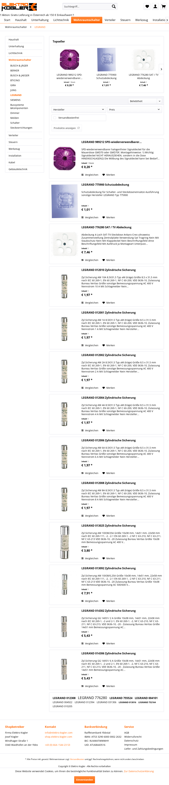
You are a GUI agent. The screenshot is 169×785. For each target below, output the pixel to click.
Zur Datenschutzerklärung (139, 771)
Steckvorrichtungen (21, 127)
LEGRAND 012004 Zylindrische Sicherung (108, 398)
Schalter (15, 122)
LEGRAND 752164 (147, 702)
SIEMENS (15, 100)
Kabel (12, 162)
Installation (15, 155)
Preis (112, 109)
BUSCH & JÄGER (19, 65)
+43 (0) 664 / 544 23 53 (57, 744)
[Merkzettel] (147, 6)
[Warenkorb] (163, 6)
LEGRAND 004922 (63, 702)
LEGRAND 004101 (146, 698)
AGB (126, 732)
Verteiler (13, 135)
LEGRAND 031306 (107, 702)
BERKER (14, 70)
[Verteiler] (110, 20)
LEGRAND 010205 (62, 706)
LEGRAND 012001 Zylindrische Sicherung (108, 312)
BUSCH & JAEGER (19, 75)
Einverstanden (84, 779)
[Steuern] (125, 20)
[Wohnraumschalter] (86, 20)
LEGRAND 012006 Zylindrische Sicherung (108, 440)
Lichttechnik (15, 53)
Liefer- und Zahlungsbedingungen (143, 748)
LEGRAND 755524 (121, 698)
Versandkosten (77, 759)
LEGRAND (16, 95)
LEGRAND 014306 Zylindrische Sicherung (108, 653)
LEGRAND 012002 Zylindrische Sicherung (108, 355)
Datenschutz (131, 740)
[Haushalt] (21, 20)
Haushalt (14, 39)
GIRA (13, 85)
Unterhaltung (16, 46)
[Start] (7, 20)
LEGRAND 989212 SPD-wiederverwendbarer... (69, 76)
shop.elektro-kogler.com (58, 736)
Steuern (13, 142)
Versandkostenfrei (68, 117)
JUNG (13, 90)
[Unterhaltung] (40, 20)
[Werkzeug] (141, 20)
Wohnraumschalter (20, 59)
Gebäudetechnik (18, 169)
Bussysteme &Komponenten (19, 106)
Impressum (130, 744)
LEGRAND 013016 (128, 702)
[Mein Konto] (155, 6)
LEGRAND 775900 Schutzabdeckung (106, 76)
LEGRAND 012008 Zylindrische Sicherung (108, 483)
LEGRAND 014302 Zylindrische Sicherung (108, 611)
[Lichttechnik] (61, 20)
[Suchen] (113, 6)
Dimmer (14, 113)
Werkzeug (14, 148)
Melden (14, 117)
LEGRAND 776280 (93, 697)
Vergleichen (89, 174)
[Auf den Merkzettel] (108, 175)
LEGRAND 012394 (85, 702)
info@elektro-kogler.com (58, 732)
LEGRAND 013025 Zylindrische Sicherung (108, 525)
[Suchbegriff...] (89, 6)
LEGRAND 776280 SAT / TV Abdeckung (143, 76)
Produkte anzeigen (67, 128)
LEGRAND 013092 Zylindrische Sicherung (108, 568)
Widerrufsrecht (133, 736)
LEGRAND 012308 (64, 698)
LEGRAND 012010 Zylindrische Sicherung (108, 270)
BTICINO (15, 80)
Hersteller (59, 109)
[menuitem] (89, 6)
